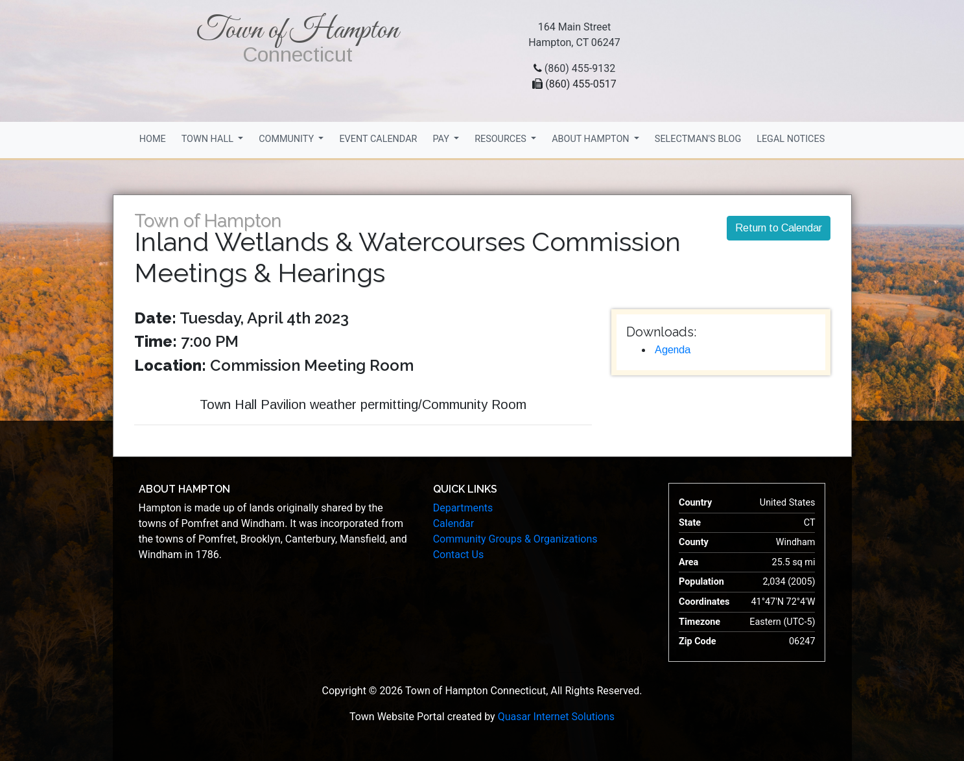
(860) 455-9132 (580, 68)
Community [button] (287, 139)
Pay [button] (441, 139)
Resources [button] (501, 139)
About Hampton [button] (591, 139)
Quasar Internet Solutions (556, 716)
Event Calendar (378, 139)
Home (152, 139)
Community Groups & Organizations (515, 539)
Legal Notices (791, 139)
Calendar (453, 523)
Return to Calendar (778, 227)
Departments (463, 508)
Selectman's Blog (698, 139)
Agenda (672, 349)
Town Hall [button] (209, 139)
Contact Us (458, 554)
